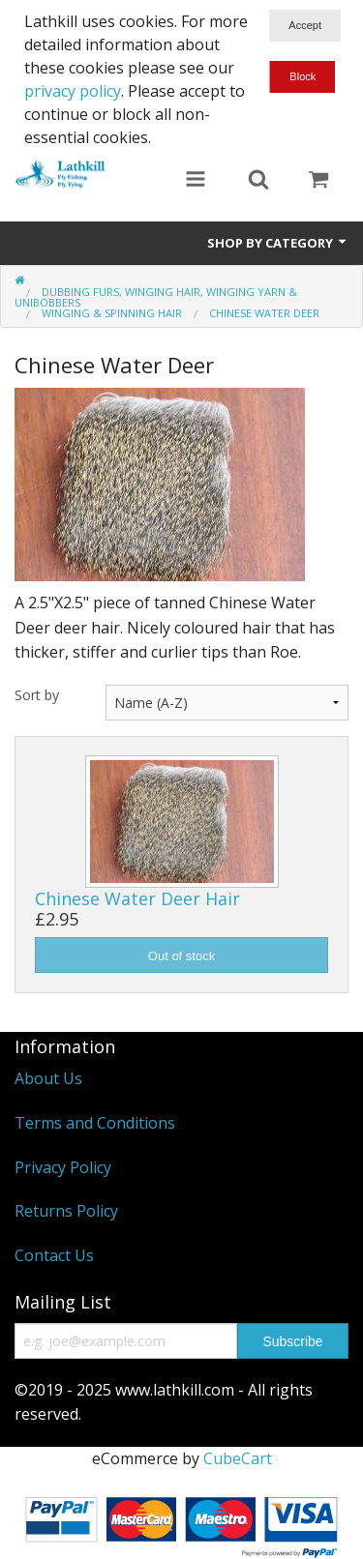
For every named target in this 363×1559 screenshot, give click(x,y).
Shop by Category (277, 242)
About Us (48, 1078)
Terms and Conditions (95, 1122)
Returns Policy (66, 1210)
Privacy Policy (63, 1167)
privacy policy (72, 91)
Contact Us (54, 1255)
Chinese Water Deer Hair (137, 898)
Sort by (37, 695)
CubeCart (237, 1458)
